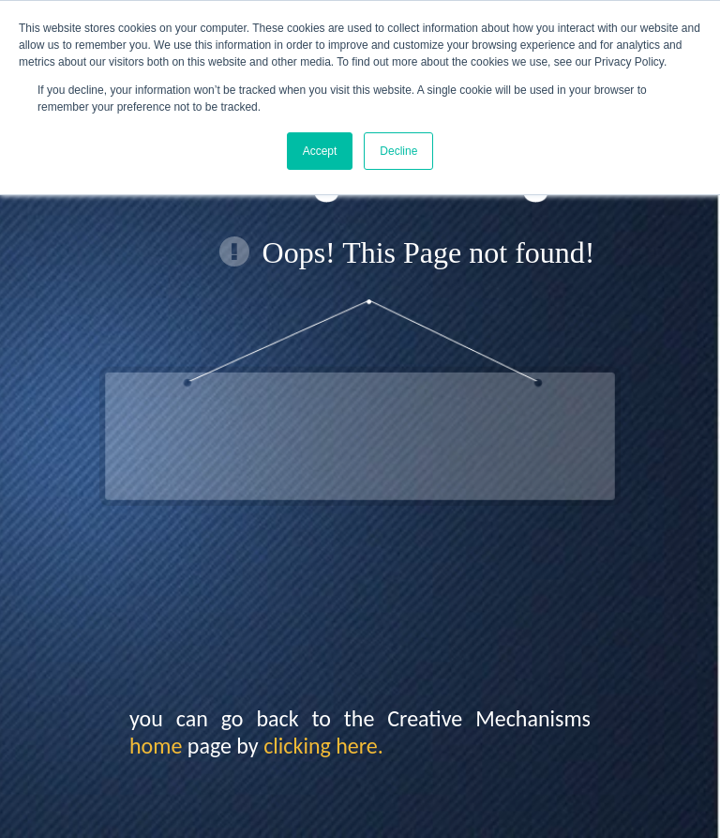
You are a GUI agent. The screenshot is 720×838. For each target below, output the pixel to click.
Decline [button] (398, 151)
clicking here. (323, 745)
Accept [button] (320, 151)
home (155, 745)
